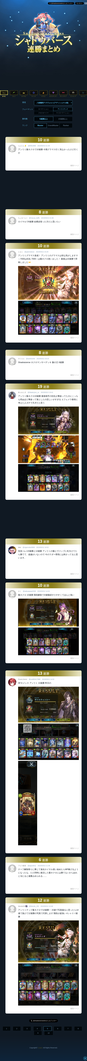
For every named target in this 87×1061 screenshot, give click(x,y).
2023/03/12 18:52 (42, 547)
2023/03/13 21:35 (43, 146)
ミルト (40, 1048)
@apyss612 (32, 866)
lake (19, 547)
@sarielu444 (30, 359)
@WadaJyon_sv (33, 392)
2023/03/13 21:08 (47, 218)
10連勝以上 (63, 119)
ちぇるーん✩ (22, 218)
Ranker (66, 125)
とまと (20, 252)
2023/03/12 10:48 (47, 906)
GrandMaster (53, 125)
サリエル (21, 359)
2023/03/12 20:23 (43, 359)
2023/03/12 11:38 (44, 866)
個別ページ (74, 165)
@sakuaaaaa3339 (29, 591)
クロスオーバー (43, 113)
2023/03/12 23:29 (42, 252)
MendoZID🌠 (22, 906)
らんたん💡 (22, 146)
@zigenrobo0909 (29, 547)
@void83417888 (34, 679)
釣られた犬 (22, 392)
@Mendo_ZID (34, 906)
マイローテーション (62, 113)
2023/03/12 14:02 (48, 679)
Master (40, 125)
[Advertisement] (43, 73)
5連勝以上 (44, 119)
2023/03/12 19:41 (47, 392)
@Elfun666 (32, 146)
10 (49, 1033)
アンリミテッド (63, 109)
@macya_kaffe (34, 218)
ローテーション (43, 109)
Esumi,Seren (22, 679)
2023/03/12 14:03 (43, 591)
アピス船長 (22, 866)
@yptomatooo (29, 252)
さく (19, 591)
